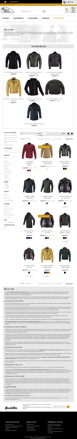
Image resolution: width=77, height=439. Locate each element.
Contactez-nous (29, 424)
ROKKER (7, 168)
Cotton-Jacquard (10, 215)
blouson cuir (44, 367)
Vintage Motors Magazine (11, 430)
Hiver (6, 194)
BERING (7, 177)
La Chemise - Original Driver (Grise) (47, 197)
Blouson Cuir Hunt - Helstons (47, 231)
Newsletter (11, 408)
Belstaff (19, 399)
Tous (6, 184)
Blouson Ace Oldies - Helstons (29, 266)
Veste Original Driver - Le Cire (13, 72)
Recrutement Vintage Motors (11, 427)
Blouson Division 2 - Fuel (54, 99)
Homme (7, 185)
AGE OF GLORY (8, 170)
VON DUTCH (8, 164)
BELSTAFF (7, 175)
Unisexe (7, 188)
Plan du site (48, 436)
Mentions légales (28, 436)
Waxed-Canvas (9, 208)
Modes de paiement (30, 430)
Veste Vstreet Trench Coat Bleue (34, 124)
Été (6, 196)
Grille (68, 134)
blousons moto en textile (13, 378)
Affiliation (7, 429)
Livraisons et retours (30, 429)
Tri (21, 133)
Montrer (40, 133)
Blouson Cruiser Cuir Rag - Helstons (65, 197)
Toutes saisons (9, 200)
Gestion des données (40, 436)
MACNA (7, 166)
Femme (6, 186)
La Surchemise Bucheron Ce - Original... (29, 163)
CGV (34, 436)
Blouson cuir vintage (11, 135)
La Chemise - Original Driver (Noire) (29, 197)
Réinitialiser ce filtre (15, 152)
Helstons (63, 397)
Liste (72, 134)
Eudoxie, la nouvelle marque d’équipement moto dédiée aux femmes (55, 426)
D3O (6, 160)
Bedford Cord (9, 213)
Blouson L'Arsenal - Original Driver (65, 266)
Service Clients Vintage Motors (33, 426)
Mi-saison (7, 198)
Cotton (7, 211)
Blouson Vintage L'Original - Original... (65, 231)
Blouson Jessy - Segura (34, 99)
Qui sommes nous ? (9, 424)
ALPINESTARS (8, 172)
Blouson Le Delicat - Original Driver (65, 162)
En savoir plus (57, 4)
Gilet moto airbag (10, 139)
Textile (7, 206)
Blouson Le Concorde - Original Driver (47, 266)
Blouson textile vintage (11, 137)
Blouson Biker (9, 144)
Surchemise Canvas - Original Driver (47, 162)
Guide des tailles (30, 427)
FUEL (6, 158)
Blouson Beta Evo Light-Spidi (29, 231)
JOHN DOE (7, 162)
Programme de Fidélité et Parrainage (13, 426)
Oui (6, 227)
